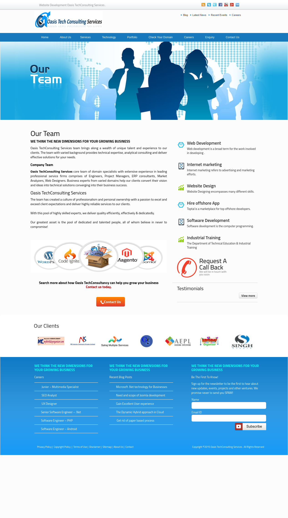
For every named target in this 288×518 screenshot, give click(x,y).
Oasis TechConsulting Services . (227, 447)
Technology (109, 37)
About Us (65, 37)
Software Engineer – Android (57, 429)
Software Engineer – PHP (55, 420)
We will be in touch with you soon (212, 273)
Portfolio (132, 37)
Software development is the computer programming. (220, 226)
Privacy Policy (44, 447)
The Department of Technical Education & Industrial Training (219, 245)
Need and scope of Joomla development (138, 395)
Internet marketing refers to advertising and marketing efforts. (221, 172)
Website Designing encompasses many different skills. (220, 191)
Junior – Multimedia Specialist (58, 387)
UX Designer (47, 404)
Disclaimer (94, 447)
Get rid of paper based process (133, 420)
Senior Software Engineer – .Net (59, 412)
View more (248, 295)
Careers (189, 37)
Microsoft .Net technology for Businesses (139, 387)
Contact (129, 447)
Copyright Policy (62, 447)
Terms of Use (80, 447)
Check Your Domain (161, 37)
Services (85, 37)
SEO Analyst (47, 395)
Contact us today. (98, 286)
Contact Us (232, 37)
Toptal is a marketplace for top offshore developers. (218, 209)
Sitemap (107, 447)
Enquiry (210, 37)
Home (44, 37)
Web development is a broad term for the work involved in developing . (221, 151)
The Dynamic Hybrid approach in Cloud (138, 412)
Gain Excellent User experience (133, 404)
